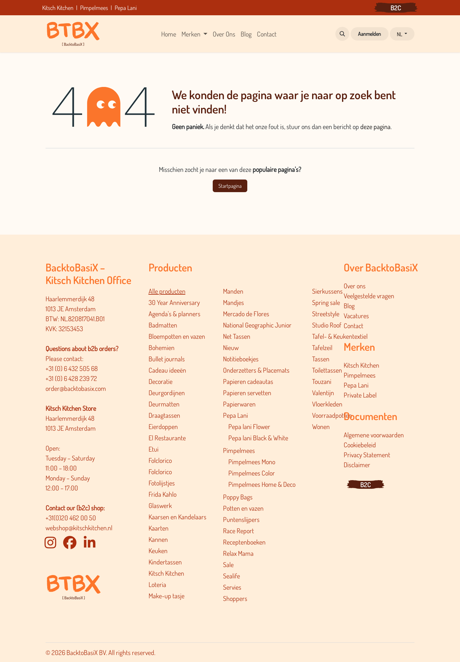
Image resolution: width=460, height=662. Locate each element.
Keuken (158, 550)
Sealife (231, 575)
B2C (396, 7)
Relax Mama (238, 553)
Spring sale (326, 302)
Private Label (360, 395)
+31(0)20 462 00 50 (71, 517)
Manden (233, 291)
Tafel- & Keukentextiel (340, 336)
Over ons (355, 285)
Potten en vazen (243, 508)
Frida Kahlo (162, 494)
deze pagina (375, 126)
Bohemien (161, 347)
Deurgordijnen (167, 392)
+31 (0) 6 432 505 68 (72, 368)
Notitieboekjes (241, 358)
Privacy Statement (367, 454)
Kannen (158, 539)
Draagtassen (164, 415)
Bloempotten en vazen (177, 336)
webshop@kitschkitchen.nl (79, 527)
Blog (349, 305)
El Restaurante (167, 437)
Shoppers (235, 598)
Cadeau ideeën (167, 370)
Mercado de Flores (246, 313)
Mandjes (233, 302)
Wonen (321, 426)
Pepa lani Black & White (258, 437)
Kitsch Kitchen (166, 573)
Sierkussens (327, 291)
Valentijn (323, 392)
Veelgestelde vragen (369, 295)
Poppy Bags (238, 496)
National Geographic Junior (257, 325)
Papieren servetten (247, 392)
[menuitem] (169, 33)
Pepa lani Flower (249, 426)
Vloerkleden (327, 404)
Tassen (320, 358)
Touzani (321, 381)
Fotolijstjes (162, 482)
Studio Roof (326, 325)
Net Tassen (236, 336)
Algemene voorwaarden (374, 434)
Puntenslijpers (241, 519)
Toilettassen (327, 370)
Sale (228, 564)
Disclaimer (357, 464)
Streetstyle (325, 313)
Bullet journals (167, 358)
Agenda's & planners (174, 313)
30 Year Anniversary (174, 302)
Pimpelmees (239, 450)
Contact (353, 325)
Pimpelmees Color (251, 473)
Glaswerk (160, 505)
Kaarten (159, 528)
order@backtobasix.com (76, 388)
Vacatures (356, 315)
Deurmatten (164, 404)
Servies (232, 587)
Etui (154, 449)
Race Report (238, 530)
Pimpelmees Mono (251, 461)
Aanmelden (369, 34)
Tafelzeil (322, 347)
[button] (342, 34)
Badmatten (163, 325)
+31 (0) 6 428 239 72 (72, 378)
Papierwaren (239, 404)
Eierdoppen (163, 426)
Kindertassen (165, 561)
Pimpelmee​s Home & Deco (261, 484)
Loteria (157, 584)
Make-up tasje (166, 595)
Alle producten (167, 291)
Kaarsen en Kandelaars (177, 516)
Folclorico (160, 460)
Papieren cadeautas (248, 381)
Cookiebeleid (360, 444)
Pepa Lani (235, 415)
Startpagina (230, 186)
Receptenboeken (244, 542)
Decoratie (160, 381)
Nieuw (231, 347)
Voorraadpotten (332, 415)
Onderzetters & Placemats (256, 370)
